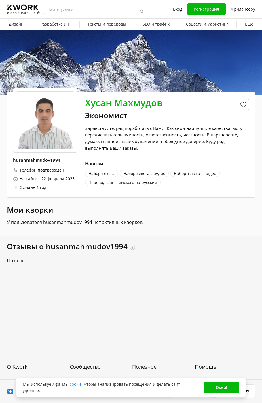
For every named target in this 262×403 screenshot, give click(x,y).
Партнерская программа (94, 325)
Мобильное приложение (156, 367)
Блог (74, 315)
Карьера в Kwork (23, 362)
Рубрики (140, 357)
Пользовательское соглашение (25, 328)
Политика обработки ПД (31, 342)
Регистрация (206, 9)
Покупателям (145, 315)
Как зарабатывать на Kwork (159, 346)
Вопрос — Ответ (211, 315)
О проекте (17, 315)
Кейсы (76, 336)
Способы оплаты (23, 352)
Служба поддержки (213, 325)
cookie (76, 384)
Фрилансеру (243, 9)
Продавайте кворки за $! (156, 336)
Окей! (221, 387)
